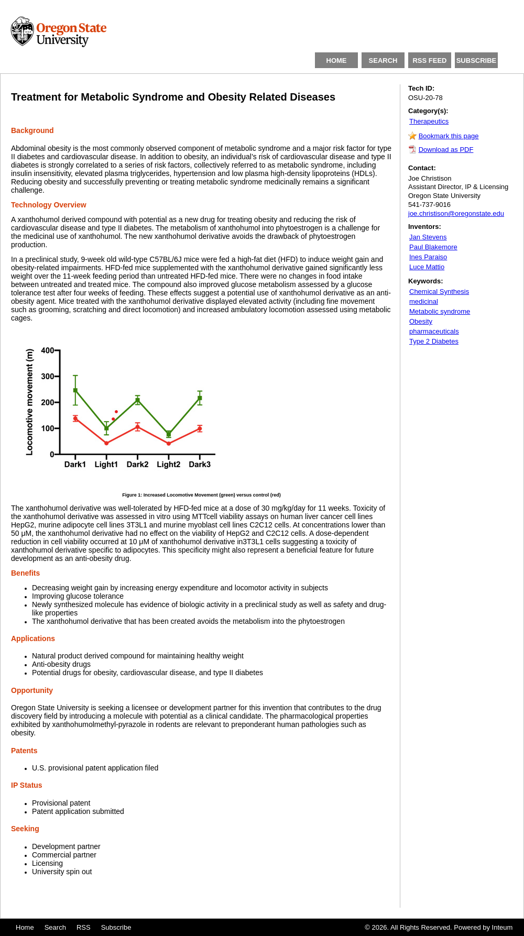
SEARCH (383, 60)
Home (25, 927)
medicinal (423, 301)
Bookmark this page (449, 136)
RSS (84, 927)
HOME (336, 60)
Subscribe (116, 927)
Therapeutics (429, 121)
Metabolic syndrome (439, 311)
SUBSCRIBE (476, 60)
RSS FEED (429, 60)
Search (55, 927)
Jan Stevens (428, 237)
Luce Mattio (426, 267)
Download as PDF (446, 149)
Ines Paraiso (428, 257)
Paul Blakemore (433, 247)
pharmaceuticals (434, 331)
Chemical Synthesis (439, 291)
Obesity (420, 321)
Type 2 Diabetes (433, 341)
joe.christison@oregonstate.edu (456, 213)
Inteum (502, 927)
